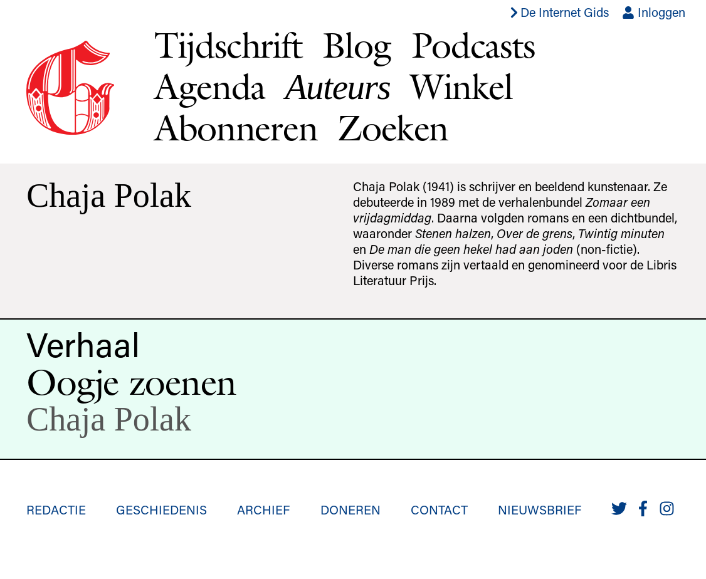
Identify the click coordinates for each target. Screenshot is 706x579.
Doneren (350, 509)
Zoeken (392, 127)
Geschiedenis (161, 509)
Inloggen (653, 12)
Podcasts (473, 45)
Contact (439, 509)
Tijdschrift (228, 45)
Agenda (209, 86)
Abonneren (235, 127)
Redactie (56, 509)
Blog (356, 45)
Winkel (461, 86)
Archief (263, 509)
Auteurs (338, 87)
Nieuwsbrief (539, 509)
